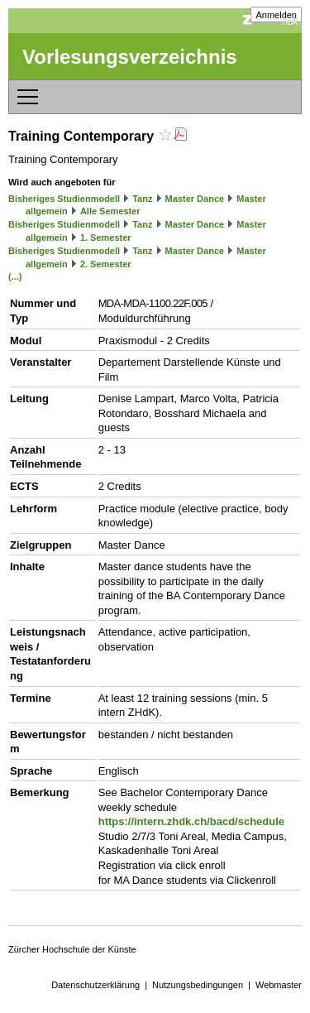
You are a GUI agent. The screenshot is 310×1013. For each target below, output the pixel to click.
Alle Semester (110, 211)
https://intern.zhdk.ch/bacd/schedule (191, 821)
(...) (15, 276)
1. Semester (105, 237)
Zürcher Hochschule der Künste (72, 949)
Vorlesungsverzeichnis (129, 57)
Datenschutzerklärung (95, 985)
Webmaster (278, 985)
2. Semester (105, 264)
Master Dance (195, 199)
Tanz (142, 199)
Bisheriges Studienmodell (64, 199)
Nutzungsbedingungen (197, 985)
